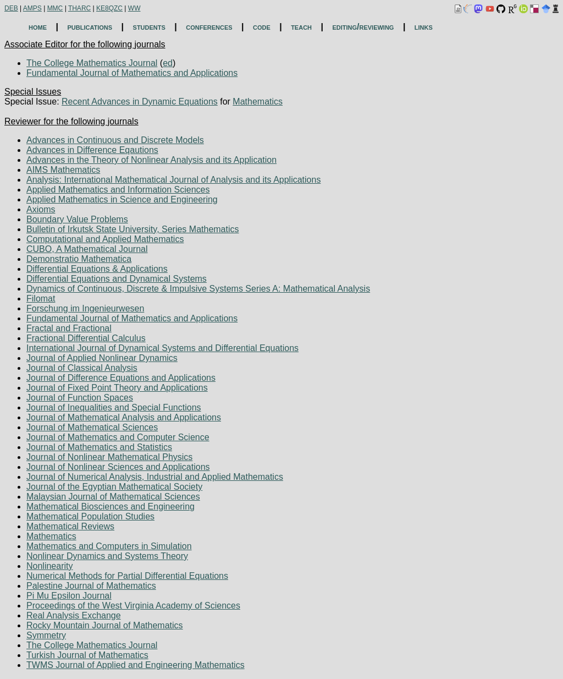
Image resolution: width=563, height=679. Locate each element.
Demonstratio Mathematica (78, 259)
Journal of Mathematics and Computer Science (117, 437)
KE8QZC (109, 8)
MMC (55, 8)
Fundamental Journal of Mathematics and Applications (132, 73)
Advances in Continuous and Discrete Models (115, 140)
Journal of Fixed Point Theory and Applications (117, 387)
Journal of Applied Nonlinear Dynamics (102, 358)
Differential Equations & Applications (97, 268)
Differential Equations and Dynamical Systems (116, 278)
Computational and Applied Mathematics (105, 239)
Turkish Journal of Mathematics (87, 655)
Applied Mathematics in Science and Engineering (122, 199)
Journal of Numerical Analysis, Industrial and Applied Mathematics (154, 476)
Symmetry (46, 635)
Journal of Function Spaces (79, 397)
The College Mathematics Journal (91, 63)
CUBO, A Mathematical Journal (87, 249)
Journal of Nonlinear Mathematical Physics (109, 457)
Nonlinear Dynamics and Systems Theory (107, 556)
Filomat (40, 298)
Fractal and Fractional (69, 328)
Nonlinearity (49, 566)
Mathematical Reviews (70, 526)
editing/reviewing (363, 26)
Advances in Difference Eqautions (92, 150)
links (424, 26)
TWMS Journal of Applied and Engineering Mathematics (135, 665)
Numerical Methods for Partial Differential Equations (127, 576)
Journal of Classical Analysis (81, 368)
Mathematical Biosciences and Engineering (110, 506)
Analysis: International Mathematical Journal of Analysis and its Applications (173, 179)
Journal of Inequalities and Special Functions (113, 407)
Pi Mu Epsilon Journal (69, 595)
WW (134, 8)
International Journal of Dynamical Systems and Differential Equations (162, 348)
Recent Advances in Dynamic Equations (140, 101)
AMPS (32, 8)
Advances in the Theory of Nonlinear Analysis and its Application (151, 160)
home (38, 26)
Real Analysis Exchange (73, 615)
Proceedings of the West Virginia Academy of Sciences (133, 605)
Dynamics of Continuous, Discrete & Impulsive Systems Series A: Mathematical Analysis (198, 288)
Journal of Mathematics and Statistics (99, 447)
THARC (79, 8)
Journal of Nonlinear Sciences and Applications (118, 467)
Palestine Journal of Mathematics (91, 585)
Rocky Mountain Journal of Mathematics (104, 625)
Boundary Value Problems (77, 219)
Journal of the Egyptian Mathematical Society (114, 486)
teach (301, 26)
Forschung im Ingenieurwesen (85, 308)
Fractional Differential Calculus (86, 338)
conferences (209, 26)
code (262, 26)
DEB (11, 8)
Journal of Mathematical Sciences (92, 427)
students (149, 26)
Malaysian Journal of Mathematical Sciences (113, 496)
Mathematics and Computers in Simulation (109, 546)
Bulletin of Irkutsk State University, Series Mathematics (132, 229)
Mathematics (258, 101)
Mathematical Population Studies (90, 516)
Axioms (40, 209)
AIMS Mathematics (63, 169)
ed (168, 63)
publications (89, 26)
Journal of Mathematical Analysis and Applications (123, 417)
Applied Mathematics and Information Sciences (118, 189)
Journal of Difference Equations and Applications (121, 377)
